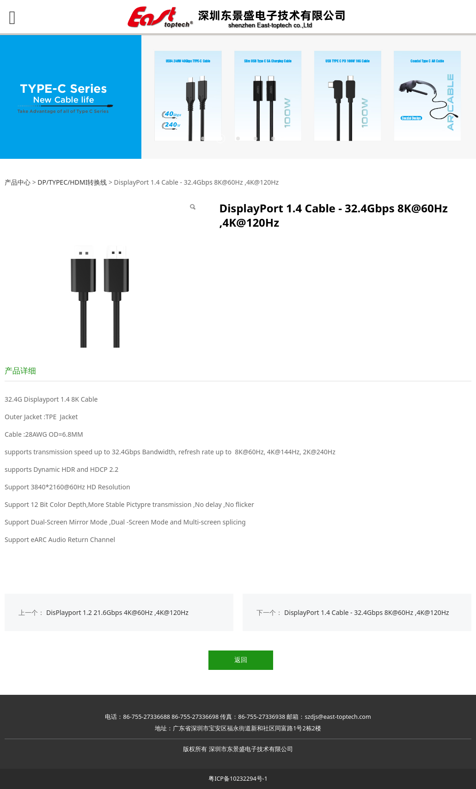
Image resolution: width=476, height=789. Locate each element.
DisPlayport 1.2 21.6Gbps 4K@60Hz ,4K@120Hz (117, 612)
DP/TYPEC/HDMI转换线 (72, 182)
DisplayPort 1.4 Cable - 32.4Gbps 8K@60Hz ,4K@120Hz (366, 612)
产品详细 (20, 370)
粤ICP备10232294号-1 (238, 779)
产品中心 (18, 182)
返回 (240, 659)
